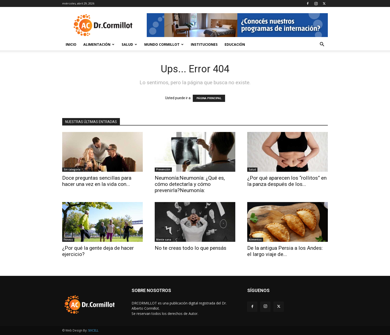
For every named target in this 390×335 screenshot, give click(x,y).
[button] (322, 44)
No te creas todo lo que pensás (190, 248)
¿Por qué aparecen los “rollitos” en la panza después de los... (287, 181)
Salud (129, 44)
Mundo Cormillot (164, 44)
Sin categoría (72, 169)
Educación (235, 44)
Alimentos (255, 239)
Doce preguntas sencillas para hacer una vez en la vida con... (96, 181)
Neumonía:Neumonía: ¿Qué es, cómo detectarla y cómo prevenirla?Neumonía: (190, 184)
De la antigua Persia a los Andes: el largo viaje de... (285, 251)
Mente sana (163, 239)
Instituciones (204, 44)
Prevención (163, 169)
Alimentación (98, 44)
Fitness (68, 239)
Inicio (71, 44)
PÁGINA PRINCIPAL (208, 98)
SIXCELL (93, 330)
